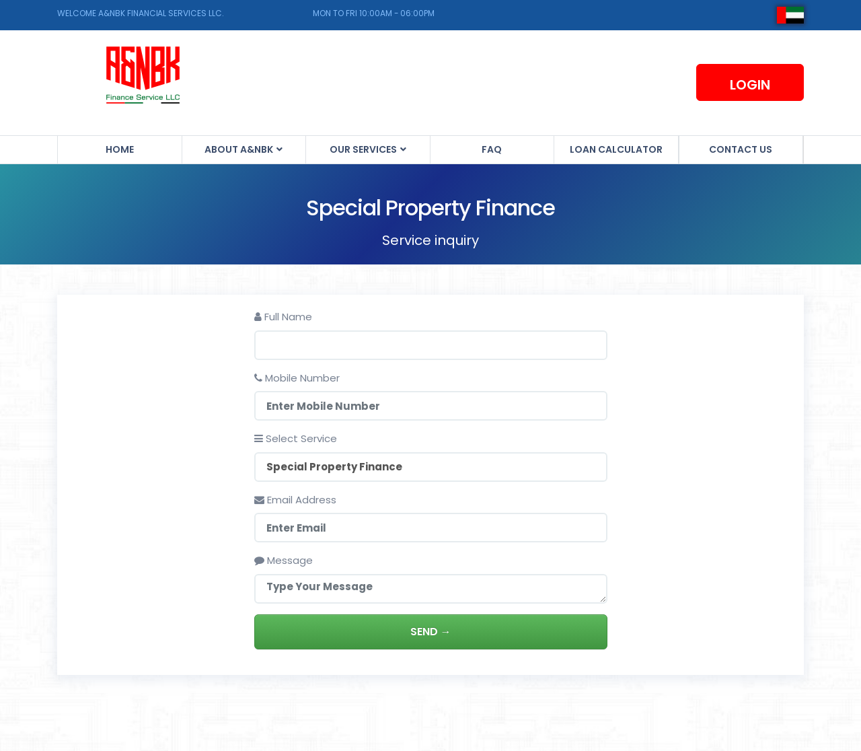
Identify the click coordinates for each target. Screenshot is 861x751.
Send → (430, 631)
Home (120, 149)
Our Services (364, 149)
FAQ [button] (492, 149)
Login (750, 84)
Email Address (295, 500)
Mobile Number (297, 378)
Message (283, 560)
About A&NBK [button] (239, 149)
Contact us (740, 149)
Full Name (283, 317)
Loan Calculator (616, 149)
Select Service (295, 438)
